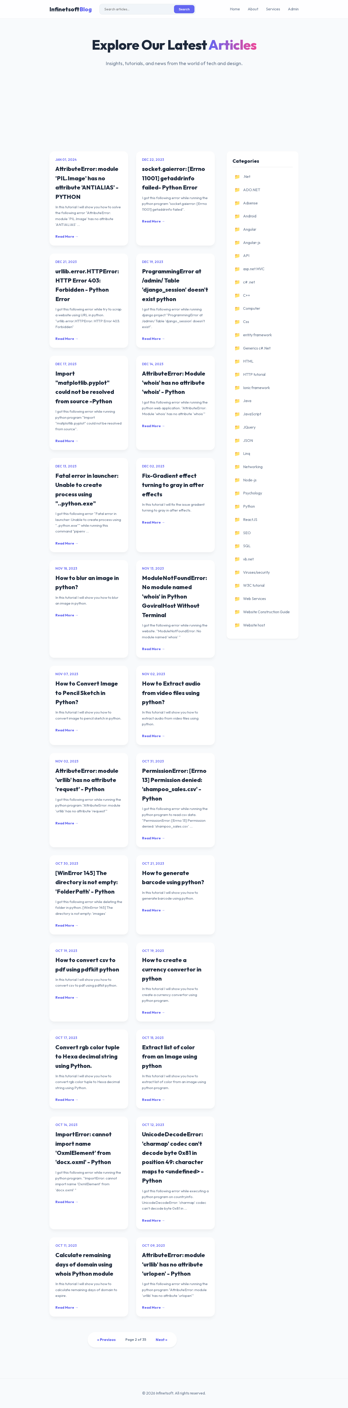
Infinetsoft (70, 9)
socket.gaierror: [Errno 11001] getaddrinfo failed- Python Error (173, 178)
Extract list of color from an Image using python (169, 1056)
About (253, 9)
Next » (161, 1339)
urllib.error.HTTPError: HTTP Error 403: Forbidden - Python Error (87, 285)
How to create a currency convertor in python (171, 969)
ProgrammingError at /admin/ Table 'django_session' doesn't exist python (175, 285)
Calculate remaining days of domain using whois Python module (84, 1264)
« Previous (106, 1339)
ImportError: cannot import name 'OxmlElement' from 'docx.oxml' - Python (83, 1148)
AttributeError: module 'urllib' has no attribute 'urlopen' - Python (173, 1264)
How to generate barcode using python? (173, 877)
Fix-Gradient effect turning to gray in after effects (173, 485)
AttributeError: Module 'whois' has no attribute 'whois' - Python (173, 383)
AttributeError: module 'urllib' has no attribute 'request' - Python (86, 780)
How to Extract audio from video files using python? (171, 693)
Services (273, 9)
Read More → (66, 236)
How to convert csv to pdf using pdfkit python (87, 964)
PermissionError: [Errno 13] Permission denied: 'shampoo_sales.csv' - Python (174, 784)
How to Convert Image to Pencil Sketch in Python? (86, 693)
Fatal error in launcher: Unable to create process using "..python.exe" (86, 489)
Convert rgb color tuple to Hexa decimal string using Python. (87, 1056)
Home (235, 9)
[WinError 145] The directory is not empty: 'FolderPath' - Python (86, 882)
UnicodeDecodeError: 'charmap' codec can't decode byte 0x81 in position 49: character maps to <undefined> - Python (173, 1157)
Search (184, 9)
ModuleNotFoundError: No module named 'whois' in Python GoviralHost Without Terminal (174, 596)
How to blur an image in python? (87, 582)
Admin (293, 9)
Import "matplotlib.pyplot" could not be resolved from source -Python (84, 387)
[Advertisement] (174, 115)
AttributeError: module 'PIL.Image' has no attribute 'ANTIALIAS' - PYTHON (86, 182)
